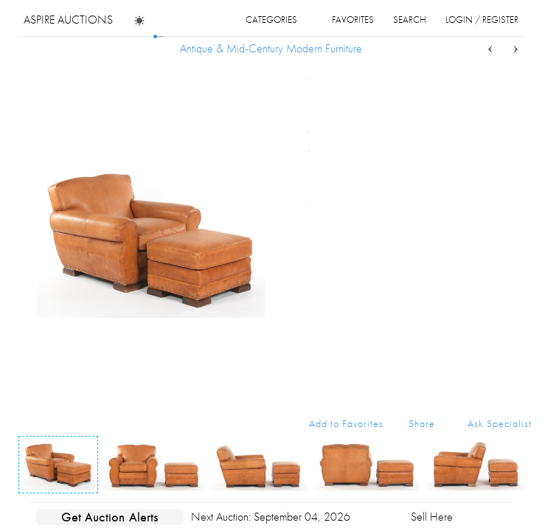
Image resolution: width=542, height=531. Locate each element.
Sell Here (432, 516)
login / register (481, 19)
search (409, 19)
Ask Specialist (500, 423)
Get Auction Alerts (110, 517)
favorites (353, 19)
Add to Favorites (346, 423)
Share (422, 423)
